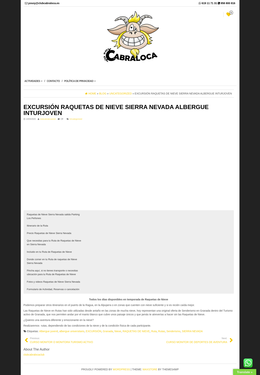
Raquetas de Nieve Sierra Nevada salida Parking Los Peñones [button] (53, 216)
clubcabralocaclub (48, 119)
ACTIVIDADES (33, 80)
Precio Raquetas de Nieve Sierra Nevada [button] (49, 233)
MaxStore (150, 369)
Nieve (117, 331)
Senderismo (173, 331)
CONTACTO (53, 80)
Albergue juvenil (48, 331)
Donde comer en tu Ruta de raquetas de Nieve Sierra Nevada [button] (52, 261)
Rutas (161, 331)
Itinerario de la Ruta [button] (37, 225)
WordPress (121, 369)
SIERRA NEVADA (192, 331)
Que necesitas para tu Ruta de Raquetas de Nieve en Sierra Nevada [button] (54, 242)
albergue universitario (71, 331)
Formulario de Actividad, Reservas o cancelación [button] (53, 289)
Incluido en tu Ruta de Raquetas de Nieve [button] (49, 251)
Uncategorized (76, 119)
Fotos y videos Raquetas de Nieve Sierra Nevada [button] (53, 281)
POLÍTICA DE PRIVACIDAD (80, 80)
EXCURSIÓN (93, 331)
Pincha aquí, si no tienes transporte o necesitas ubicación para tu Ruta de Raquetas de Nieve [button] (52, 272)
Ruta (154, 331)
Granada (108, 331)
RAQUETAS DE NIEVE (136, 331)
